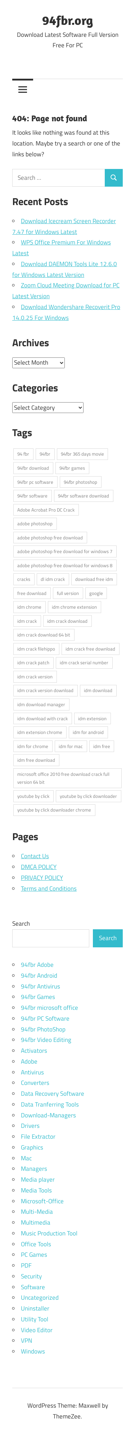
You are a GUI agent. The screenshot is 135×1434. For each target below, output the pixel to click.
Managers (34, 1168)
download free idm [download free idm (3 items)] (94, 579)
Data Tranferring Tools (50, 1104)
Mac (26, 1158)
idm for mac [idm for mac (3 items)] (71, 746)
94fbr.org (67, 20)
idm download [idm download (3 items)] (98, 690)
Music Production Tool (49, 1233)
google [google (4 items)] (96, 593)
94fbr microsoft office (49, 1007)
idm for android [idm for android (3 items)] (88, 732)
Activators (34, 1050)
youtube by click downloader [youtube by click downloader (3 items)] (88, 796)
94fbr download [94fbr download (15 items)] (33, 468)
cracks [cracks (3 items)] (23, 579)
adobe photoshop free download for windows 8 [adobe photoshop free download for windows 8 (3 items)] (64, 565)
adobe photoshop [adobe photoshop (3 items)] (35, 523)
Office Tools (36, 1244)
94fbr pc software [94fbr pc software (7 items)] (35, 482)
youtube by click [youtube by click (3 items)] (33, 796)
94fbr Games (38, 996)
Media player (38, 1179)
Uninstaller (35, 1308)
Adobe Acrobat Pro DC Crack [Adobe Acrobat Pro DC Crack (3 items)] (46, 509)
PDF (26, 1265)
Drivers (30, 1125)
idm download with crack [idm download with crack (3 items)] (42, 718)
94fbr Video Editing (46, 1039)
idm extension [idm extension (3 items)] (92, 718)
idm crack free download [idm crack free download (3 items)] (90, 648)
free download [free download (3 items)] (31, 593)
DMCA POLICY (39, 867)
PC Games (34, 1254)
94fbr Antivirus (40, 986)
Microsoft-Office (42, 1201)
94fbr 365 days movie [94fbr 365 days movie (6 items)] (82, 453)
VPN (26, 1340)
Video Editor (37, 1330)
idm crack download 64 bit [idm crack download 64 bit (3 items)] (43, 634)
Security (31, 1276)
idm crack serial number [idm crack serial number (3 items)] (84, 662)
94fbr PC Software (45, 1018)
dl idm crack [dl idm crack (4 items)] (53, 579)
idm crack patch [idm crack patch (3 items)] (33, 662)
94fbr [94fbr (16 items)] (45, 453)
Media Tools (36, 1190)
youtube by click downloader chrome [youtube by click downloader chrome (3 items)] (54, 809)
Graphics (32, 1147)
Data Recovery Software (52, 1093)
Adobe (29, 1061)
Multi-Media (37, 1211)
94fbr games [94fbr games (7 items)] (72, 468)
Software (33, 1287)
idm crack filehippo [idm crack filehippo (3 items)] (36, 648)
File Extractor (38, 1136)
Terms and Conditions (49, 888)
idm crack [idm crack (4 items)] (27, 621)
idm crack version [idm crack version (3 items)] (35, 676)
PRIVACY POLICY (42, 877)
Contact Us (35, 856)
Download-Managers (48, 1115)
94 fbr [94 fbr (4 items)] (23, 453)
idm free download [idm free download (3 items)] (36, 760)
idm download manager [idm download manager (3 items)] (41, 704)
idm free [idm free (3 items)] (101, 746)
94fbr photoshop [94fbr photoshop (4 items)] (80, 482)
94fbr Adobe (37, 964)
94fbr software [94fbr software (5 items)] (32, 495)
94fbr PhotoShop (43, 1029)
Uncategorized (40, 1297)
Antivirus (32, 1072)
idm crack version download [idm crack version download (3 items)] (45, 690)
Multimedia (35, 1222)
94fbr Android (39, 975)
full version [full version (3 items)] (68, 593)
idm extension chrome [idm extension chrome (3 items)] (39, 732)
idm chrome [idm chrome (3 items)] (29, 606)
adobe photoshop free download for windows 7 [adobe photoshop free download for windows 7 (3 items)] (64, 551)
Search (21, 923)
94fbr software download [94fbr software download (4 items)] (83, 495)
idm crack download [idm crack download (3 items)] (67, 621)
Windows (33, 1351)
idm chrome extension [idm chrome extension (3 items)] (74, 606)
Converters (35, 1082)
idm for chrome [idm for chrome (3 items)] (32, 746)
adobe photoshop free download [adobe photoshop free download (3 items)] (50, 537)
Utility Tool (34, 1319)
